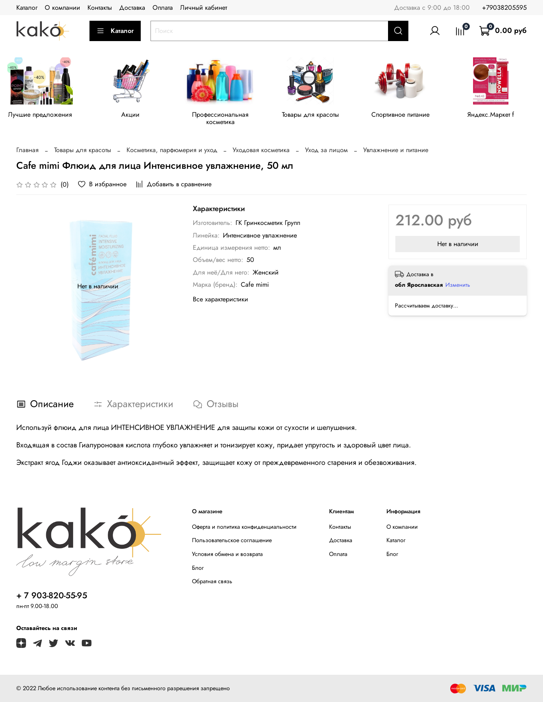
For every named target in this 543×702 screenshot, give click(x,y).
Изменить (457, 286)
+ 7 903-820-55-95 (51, 596)
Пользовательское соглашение (232, 541)
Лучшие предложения (41, 115)
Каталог (26, 7)
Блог (198, 569)
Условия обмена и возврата (227, 555)
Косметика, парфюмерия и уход (171, 151)
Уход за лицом (326, 151)
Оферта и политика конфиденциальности (244, 527)
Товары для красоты (317, 115)
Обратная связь (212, 582)
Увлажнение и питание (395, 151)
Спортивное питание (410, 115)
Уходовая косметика (261, 151)
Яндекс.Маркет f (501, 115)
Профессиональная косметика (225, 119)
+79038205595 (504, 7)
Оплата (163, 7)
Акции (133, 115)
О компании (62, 7)
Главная (27, 151)
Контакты (99, 7)
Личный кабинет (203, 7)
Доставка (132, 7)
